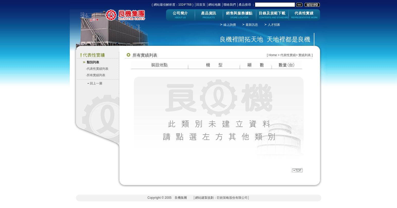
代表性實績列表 (97, 69)
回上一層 (96, 83)
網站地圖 (214, 4)
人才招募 (274, 25)
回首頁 (200, 4)
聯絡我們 (229, 4)
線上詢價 (229, 25)
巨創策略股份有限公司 (232, 198)
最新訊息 (252, 25)
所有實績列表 (96, 75)
